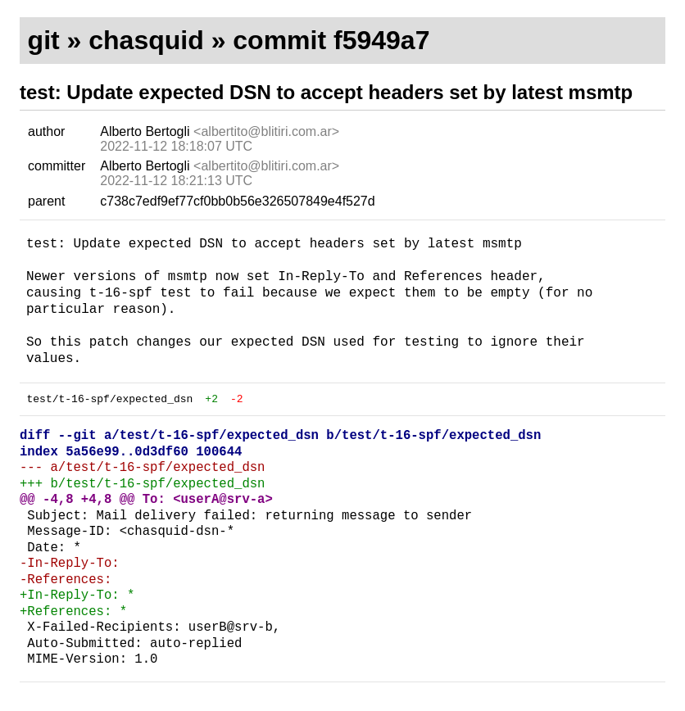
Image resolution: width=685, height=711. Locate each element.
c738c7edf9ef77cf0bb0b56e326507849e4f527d (237, 201)
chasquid (145, 40)
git (44, 40)
